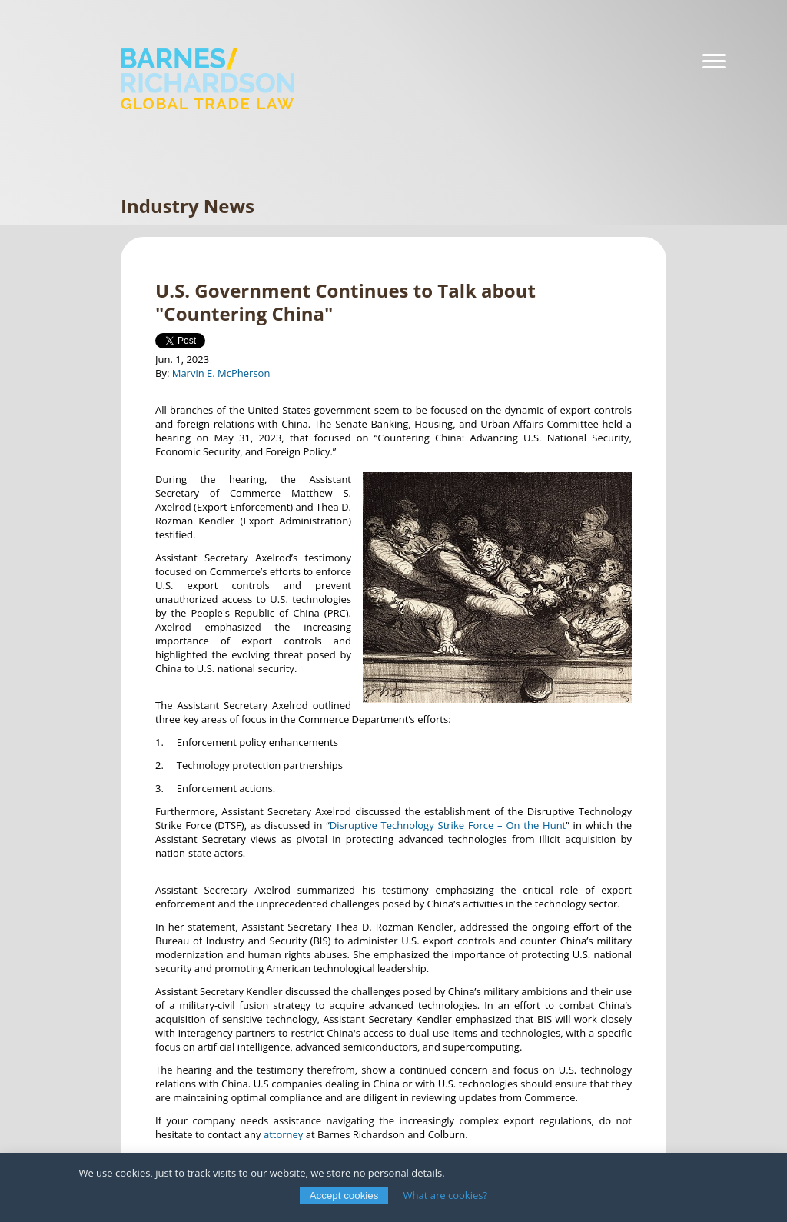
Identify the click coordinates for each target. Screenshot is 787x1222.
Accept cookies (344, 1195)
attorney (283, 1134)
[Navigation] (714, 61)
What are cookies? (445, 1195)
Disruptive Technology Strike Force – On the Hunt (448, 825)
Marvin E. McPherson (221, 373)
